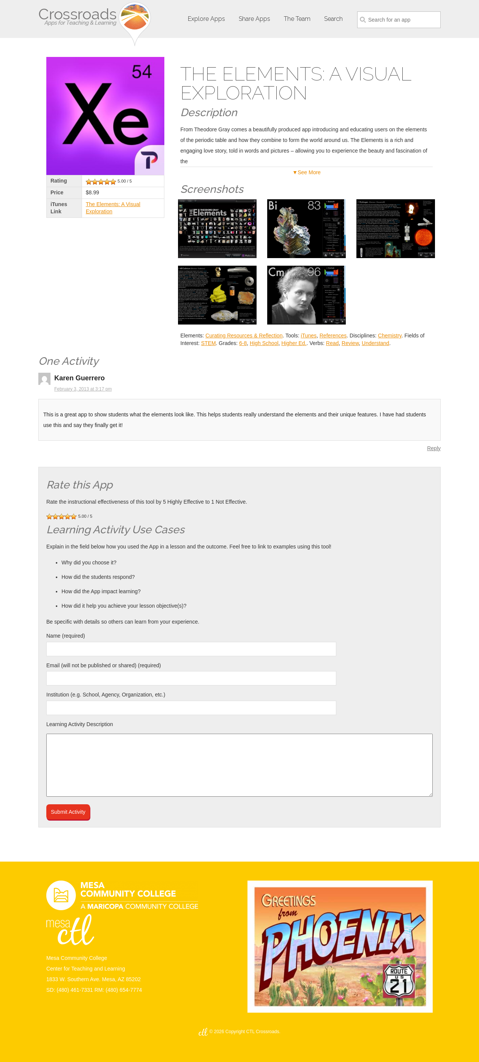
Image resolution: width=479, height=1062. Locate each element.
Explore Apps (206, 18)
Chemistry (390, 335)
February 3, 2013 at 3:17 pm (83, 389)
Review (350, 343)
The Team (297, 18)
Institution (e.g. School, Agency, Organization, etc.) (105, 695)
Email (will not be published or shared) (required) (103, 665)
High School (264, 343)
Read (332, 343)
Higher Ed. (293, 343)
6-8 (243, 343)
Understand (375, 343)
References (333, 335)
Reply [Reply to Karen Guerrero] (434, 448)
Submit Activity (68, 812)
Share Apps (254, 18)
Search (333, 18)
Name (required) (65, 636)
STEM (208, 343)
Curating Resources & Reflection (243, 335)
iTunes (309, 335)
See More (309, 172)
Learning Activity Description (79, 724)
